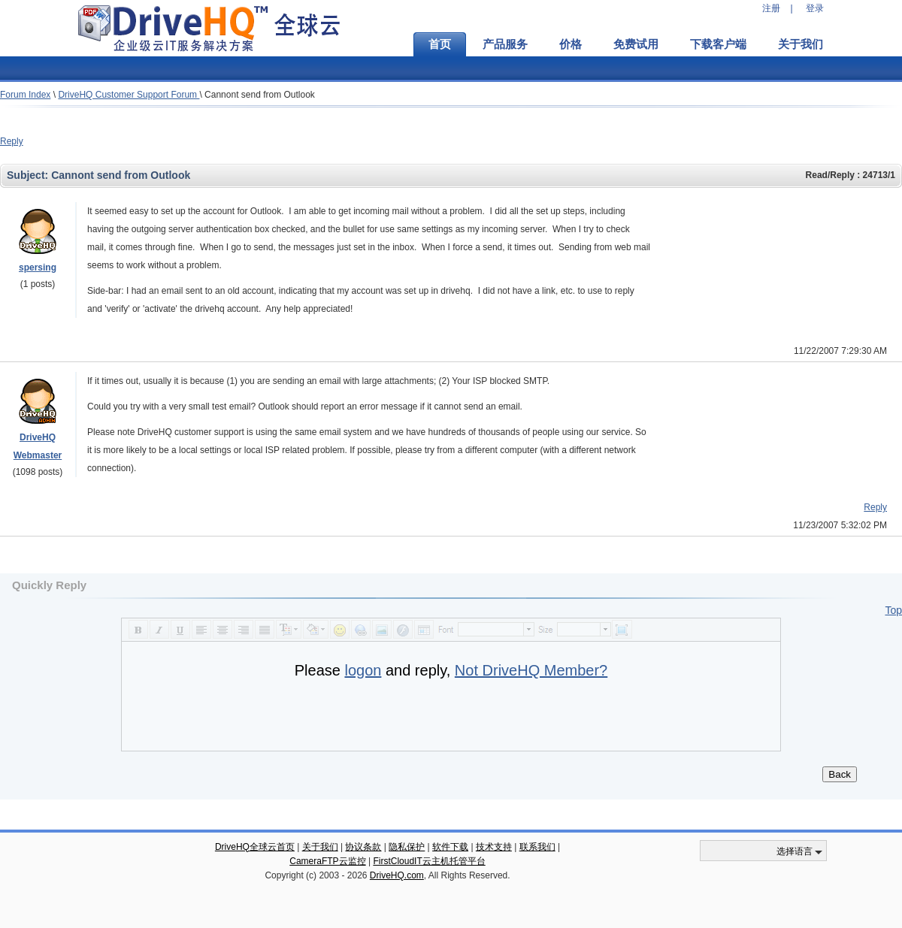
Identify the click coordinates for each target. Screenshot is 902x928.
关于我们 (800, 44)
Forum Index (25, 94)
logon (362, 670)
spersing (37, 267)
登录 (815, 8)
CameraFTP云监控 (327, 861)
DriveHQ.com (397, 875)
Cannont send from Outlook (259, 94)
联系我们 (537, 847)
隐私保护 (407, 847)
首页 (439, 44)
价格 (570, 44)
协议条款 (363, 847)
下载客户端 (718, 44)
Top (893, 610)
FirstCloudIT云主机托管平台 (429, 861)
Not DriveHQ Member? (531, 670)
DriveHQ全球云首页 (255, 847)
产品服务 (505, 44)
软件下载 (450, 847)
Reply (11, 141)
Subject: (29, 175)
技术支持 (494, 847)
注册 (771, 8)
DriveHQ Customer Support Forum (128, 94)
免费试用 (635, 44)
